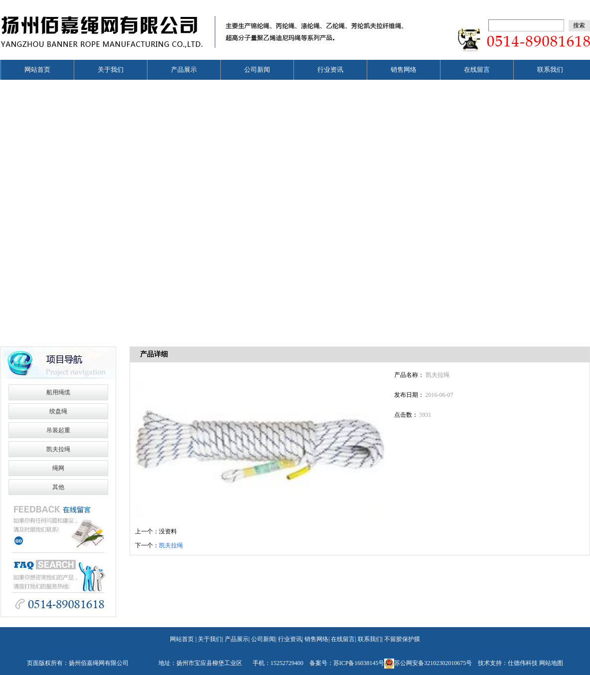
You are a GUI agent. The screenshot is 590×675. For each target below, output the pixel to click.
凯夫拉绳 (58, 449)
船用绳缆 (58, 392)
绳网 (58, 468)
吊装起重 (58, 430)
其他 (58, 487)
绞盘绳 (58, 411)
